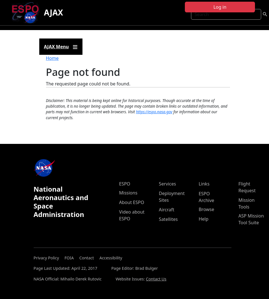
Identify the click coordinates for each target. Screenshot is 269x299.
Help (203, 219)
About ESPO (131, 202)
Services (167, 184)
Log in (219, 7)
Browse (206, 209)
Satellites (168, 219)
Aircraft (166, 210)
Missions (128, 193)
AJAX (53, 12)
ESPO (124, 184)
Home (52, 58)
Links (204, 184)
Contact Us (156, 279)
